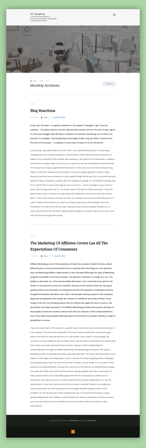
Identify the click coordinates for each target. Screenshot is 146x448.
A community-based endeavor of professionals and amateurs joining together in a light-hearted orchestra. (43, 19)
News (33, 103)
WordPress (74, 421)
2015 (41, 81)
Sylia (44, 117)
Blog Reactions (44, 111)
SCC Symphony (37, 14)
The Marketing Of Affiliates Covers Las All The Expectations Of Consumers (69, 247)
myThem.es (92, 421)
